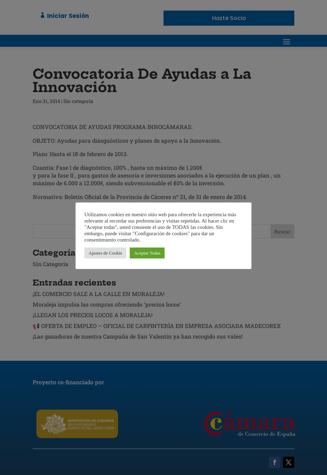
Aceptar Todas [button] (147, 253)
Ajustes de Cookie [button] (105, 253)
